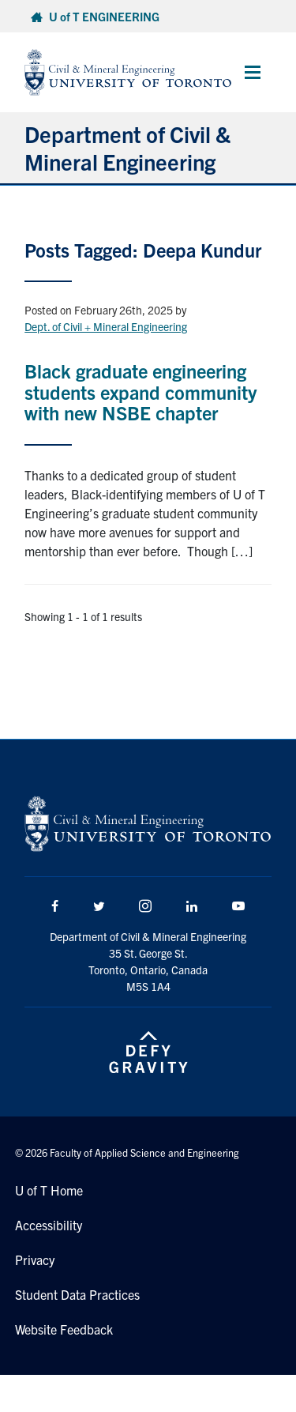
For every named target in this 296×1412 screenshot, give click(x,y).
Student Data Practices (77, 1294)
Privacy (34, 1259)
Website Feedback (64, 1329)
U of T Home (49, 1190)
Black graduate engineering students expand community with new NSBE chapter (140, 391)
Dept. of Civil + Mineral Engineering (105, 326)
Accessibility (48, 1225)
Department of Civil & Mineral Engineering (127, 147)
